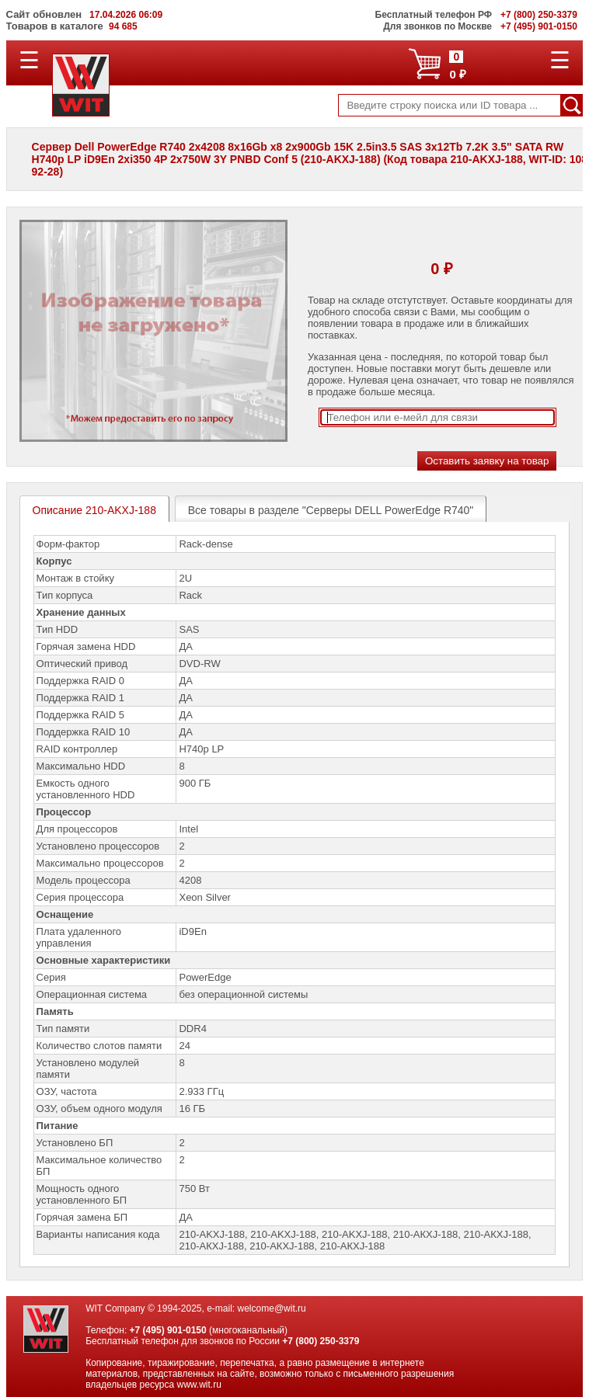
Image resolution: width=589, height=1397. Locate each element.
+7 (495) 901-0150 (168, 1330)
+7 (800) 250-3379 (320, 1341)
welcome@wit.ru (272, 1308)
